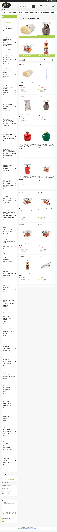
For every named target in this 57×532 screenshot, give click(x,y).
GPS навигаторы (6, 277)
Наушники (5, 253)
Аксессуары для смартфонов (8, 172)
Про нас (20, 12)
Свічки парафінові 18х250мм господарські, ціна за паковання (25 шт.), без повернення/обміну (46, 82)
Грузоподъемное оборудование (6, 220)
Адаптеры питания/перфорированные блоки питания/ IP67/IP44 (8, 114)
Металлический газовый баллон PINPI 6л (46, 113)
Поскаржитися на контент (25, 528)
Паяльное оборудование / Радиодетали (8, 80)
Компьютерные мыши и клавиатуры (7, 306)
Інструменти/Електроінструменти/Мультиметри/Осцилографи (8, 33)
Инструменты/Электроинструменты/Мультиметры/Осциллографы (9, 120)
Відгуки (3, 468)
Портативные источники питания (8, 97)
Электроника (5, 367)
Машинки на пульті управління (7, 396)
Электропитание (6, 102)
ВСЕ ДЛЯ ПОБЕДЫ (6, 110)
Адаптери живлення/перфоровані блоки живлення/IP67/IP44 (7, 48)
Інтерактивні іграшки (7, 389)
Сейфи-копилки (6, 416)
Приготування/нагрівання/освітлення (9, 26)
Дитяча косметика (6, 385)
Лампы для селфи (6, 291)
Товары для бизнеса (7, 363)
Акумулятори (5, 72)
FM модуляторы (6, 275)
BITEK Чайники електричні (8, 231)
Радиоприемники (6, 255)
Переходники (5, 271)
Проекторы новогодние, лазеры (8, 236)
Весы (4, 289)
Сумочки (5, 418)
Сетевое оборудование (7, 155)
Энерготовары (6, 125)
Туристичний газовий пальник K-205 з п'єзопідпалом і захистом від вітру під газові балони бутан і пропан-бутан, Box (27, 241)
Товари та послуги (12, 12)
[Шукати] (33, 6)
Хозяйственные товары (7, 94)
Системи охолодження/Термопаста (7, 52)
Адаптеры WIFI (6, 346)
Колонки (5, 248)
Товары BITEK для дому (8, 229)
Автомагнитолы (6, 287)
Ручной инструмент (7, 222)
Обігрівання (6, 24)
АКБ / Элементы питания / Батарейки (8, 88)
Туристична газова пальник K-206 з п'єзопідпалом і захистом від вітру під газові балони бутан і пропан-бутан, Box (27, 209)
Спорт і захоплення (7, 431)
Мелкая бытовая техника (8, 246)
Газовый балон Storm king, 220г (25, 273)
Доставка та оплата (34, 12)
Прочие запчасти (6, 127)
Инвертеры (5, 325)
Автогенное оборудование (8, 217)
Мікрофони (5, 399)
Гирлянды (5, 239)
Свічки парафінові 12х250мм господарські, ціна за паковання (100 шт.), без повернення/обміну (26, 82)
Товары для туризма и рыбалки (7, 191)
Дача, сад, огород (6, 352)
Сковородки (5, 342)
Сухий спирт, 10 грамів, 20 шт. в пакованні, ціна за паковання (25, 114)
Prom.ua (34, 527)
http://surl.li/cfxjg (9, 521)
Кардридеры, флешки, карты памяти (8, 301)
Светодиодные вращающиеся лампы (9, 242)
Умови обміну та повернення (47, 12)
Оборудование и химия (7, 104)
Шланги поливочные (7, 316)
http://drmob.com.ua (7, 518)
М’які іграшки (5, 391)
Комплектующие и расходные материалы (9, 213)
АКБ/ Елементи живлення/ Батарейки (8, 45)
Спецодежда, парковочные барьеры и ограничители (8, 210)
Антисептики (5, 337)
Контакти (26, 12)
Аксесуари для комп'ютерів (8, 37)
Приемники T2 (6, 293)
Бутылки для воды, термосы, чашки (8, 329)
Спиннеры (5, 333)
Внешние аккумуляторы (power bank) (8, 319)
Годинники (5, 380)
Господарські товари (7, 65)
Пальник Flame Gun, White (43, 273)
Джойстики (5, 382)
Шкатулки (5, 420)
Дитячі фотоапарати (7, 387)
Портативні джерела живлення (7, 77)
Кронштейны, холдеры (7, 261)
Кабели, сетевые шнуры (8, 273)
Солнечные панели (7, 198)
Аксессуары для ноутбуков (8, 177)
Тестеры (5, 314)
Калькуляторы (6, 298)
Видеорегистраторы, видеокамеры (7, 280)
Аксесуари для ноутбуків (8, 55)
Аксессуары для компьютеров (9, 123)
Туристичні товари (7, 22)
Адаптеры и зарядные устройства (7, 264)
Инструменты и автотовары (8, 354)
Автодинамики (6, 283)
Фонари (4, 257)
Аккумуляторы (6, 92)
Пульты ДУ (5, 344)
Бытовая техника (6, 90)
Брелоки (5, 378)
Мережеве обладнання (7, 63)
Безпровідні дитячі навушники (9, 376)
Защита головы (6, 202)
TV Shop (4, 244)
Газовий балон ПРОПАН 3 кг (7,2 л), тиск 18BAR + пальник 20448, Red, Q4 (27, 177)
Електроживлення (6, 70)
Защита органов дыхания (8, 194)
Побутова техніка (6, 57)
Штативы (5, 323)
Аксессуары (5, 117)
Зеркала (4, 321)
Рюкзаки (5, 414)
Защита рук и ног (6, 204)
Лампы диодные (6, 259)
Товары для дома (6, 100)
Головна (4, 12)
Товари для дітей (6, 424)
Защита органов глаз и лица (8, 188)
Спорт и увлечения (7, 361)
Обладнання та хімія (7, 59)
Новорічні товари (6, 409)
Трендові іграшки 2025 (7, 374)
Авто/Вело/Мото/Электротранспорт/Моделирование (7, 84)
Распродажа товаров (7, 129)
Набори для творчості (7, 405)
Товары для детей (6, 365)
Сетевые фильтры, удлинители (7, 311)
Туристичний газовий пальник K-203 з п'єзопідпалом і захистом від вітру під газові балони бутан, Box (46, 241)
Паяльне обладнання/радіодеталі (7, 40)
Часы (4, 266)
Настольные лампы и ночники (9, 308)
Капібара (5, 393)
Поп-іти (4, 412)
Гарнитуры (5, 250)
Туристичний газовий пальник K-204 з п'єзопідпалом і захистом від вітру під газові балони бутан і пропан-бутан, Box (46, 209)
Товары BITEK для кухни (8, 233)
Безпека (4, 61)
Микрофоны (5, 296)
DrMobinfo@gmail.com (7, 519)
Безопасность (6, 108)
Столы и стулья (6, 339)
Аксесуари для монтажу (8, 68)
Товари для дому (6, 30)
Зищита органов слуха (7, 200)
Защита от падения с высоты (9, 206)
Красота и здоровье (7, 357)
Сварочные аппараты (7, 215)
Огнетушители (6, 225)
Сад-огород (5, 196)
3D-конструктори (6, 372)
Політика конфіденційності (34, 528)
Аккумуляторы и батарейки (8, 138)
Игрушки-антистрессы (7, 331)
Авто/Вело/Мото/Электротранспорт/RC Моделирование (7, 180)
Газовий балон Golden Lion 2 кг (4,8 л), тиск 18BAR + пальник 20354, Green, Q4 (46, 145)
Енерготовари (6, 42)
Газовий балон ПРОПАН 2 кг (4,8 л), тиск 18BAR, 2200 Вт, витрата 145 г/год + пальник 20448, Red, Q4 (27, 145)
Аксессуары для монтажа (8, 106)
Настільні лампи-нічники (8, 407)
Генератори (5, 335)
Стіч (4, 422)
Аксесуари (5, 74)
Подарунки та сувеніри (7, 427)
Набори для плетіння (7, 403)
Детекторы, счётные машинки (9, 303)
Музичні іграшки (6, 401)
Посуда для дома (6, 359)
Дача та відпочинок (7, 429)
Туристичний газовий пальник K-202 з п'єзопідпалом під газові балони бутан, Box (46, 177)
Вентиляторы (6, 285)
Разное (4, 227)
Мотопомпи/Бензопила (8, 28)
